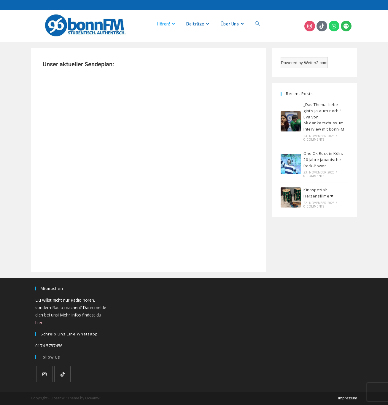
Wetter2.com (315, 62)
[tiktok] (62, 374)
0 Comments (313, 139)
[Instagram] (44, 374)
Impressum (347, 398)
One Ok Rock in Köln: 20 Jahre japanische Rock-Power (323, 159)
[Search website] (257, 24)
